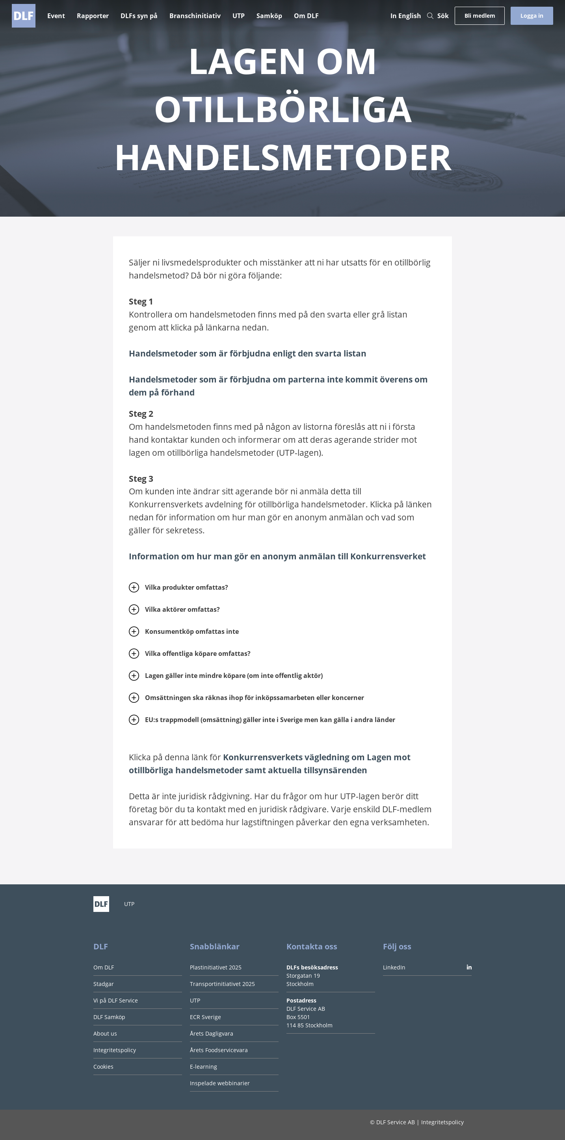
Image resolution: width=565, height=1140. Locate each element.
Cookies (103, 1066)
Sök (438, 15)
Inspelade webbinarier (220, 1083)
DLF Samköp (109, 1017)
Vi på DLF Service (115, 1000)
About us (105, 1033)
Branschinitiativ (195, 15)
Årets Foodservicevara (219, 1050)
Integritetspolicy (114, 1050)
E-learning (203, 1066)
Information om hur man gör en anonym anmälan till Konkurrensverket (277, 556)
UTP (238, 15)
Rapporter (93, 15)
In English (405, 15)
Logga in (531, 15)
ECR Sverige (205, 1017)
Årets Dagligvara (211, 1033)
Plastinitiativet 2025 (216, 967)
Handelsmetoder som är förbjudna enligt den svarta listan (247, 353)
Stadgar (103, 984)
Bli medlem (480, 15)
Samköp (269, 15)
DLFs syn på (139, 15)
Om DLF (306, 15)
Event (56, 15)
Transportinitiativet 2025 (222, 984)
